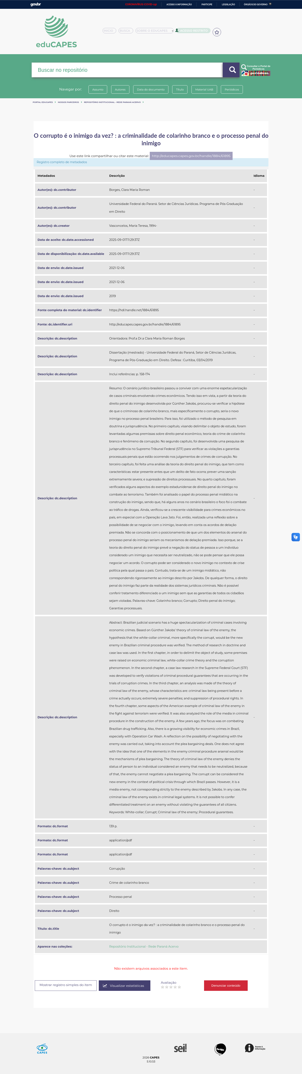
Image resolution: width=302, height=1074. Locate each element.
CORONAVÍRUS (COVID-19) (141, 4)
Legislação (228, 4)
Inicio (111, 31)
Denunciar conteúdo (229, 985)
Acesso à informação (179, 4)
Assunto (95, 89)
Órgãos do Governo (256, 4)
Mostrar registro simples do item (67, 985)
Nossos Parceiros (68, 102)
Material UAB (206, 89)
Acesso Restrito (193, 31)
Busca (127, 31)
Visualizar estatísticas (126, 986)
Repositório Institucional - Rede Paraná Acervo (112, 102)
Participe (207, 4)
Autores (118, 89)
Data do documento (150, 89)
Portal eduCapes (43, 102)
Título (180, 89)
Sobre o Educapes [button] (156, 31)
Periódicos (235, 89)
